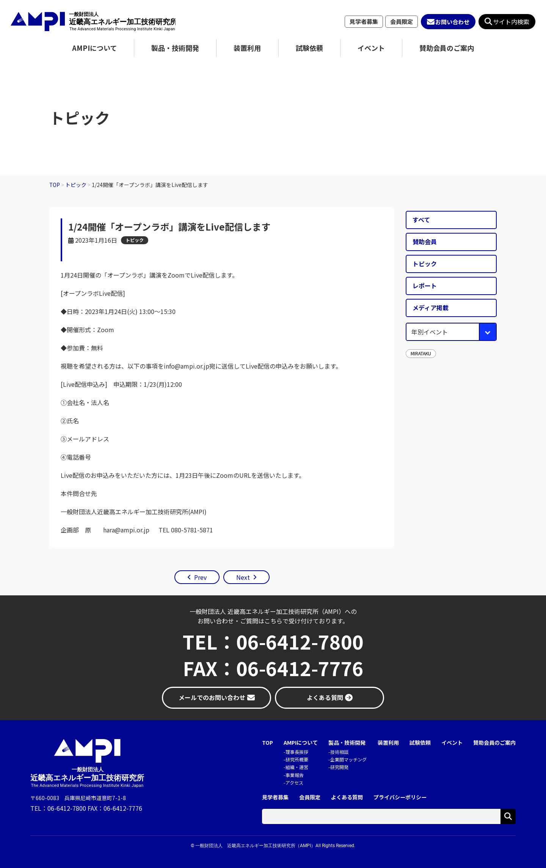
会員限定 (401, 21)
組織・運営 (297, 767)
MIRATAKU (421, 353)
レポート (425, 285)
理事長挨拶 (297, 752)
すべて (421, 219)
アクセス (294, 782)
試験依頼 (309, 48)
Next (243, 577)
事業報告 (295, 775)
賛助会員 (425, 241)
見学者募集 (364, 21)
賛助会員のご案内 (446, 48)
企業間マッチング (348, 759)
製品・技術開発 (175, 48)
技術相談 (339, 752)
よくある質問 (347, 797)
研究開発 (339, 767)
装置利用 (247, 48)
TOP (267, 742)
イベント (371, 48)
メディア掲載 (431, 307)
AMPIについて (94, 48)
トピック (135, 240)
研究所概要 (297, 759)
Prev (200, 577)
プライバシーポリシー (400, 797)
